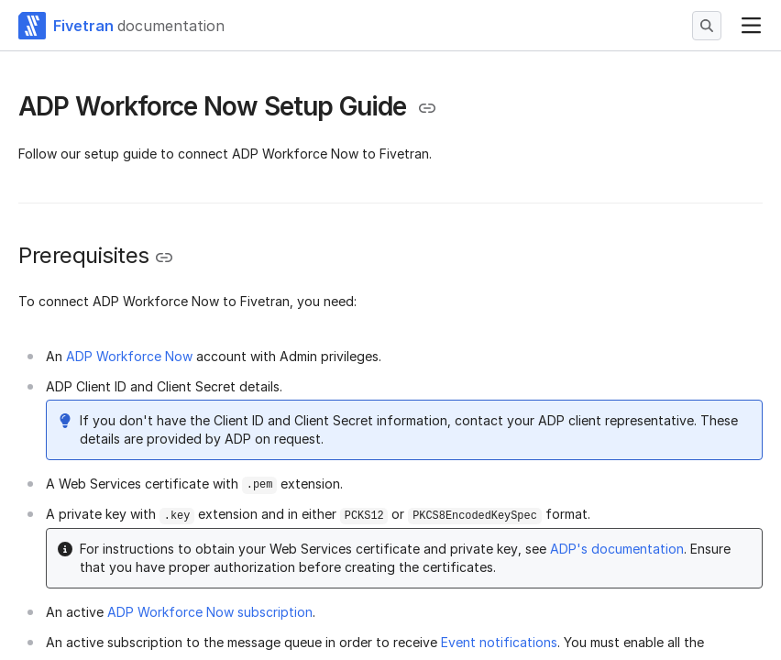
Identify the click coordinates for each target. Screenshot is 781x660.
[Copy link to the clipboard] (427, 108)
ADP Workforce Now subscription (210, 612)
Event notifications (499, 642)
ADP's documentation (617, 548)
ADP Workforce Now (129, 356)
